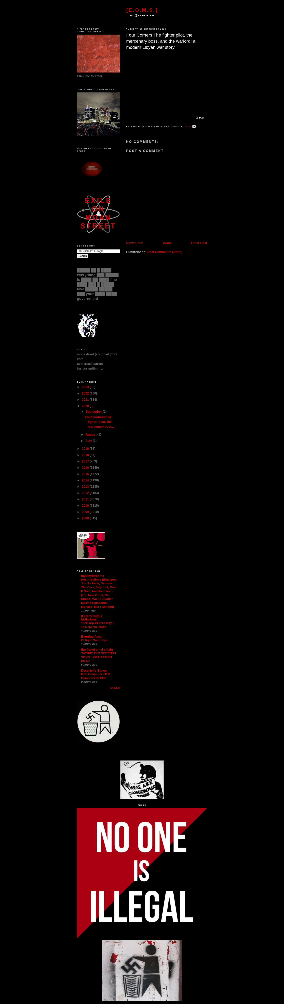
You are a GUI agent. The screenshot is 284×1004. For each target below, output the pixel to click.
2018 (86, 455)
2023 (86, 387)
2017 (86, 461)
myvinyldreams (92, 576)
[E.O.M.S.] (142, 10)
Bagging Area (91, 636)
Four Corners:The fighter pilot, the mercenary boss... (100, 421)
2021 (86, 399)
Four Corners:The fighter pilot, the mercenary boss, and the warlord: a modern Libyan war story (160, 41)
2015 (86, 474)
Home (167, 243)
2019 (86, 448)
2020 (86, 406)
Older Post (199, 243)
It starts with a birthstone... (91, 617)
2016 (86, 467)
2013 (86, 486)
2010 (86, 505)
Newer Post (134, 243)
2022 (86, 393)
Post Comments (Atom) (164, 252)
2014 (86, 480)
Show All (115, 688)
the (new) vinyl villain (97, 649)
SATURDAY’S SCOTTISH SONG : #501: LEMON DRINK (98, 657)
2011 (86, 499)
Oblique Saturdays (94, 640)
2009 (86, 512)
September (94, 411)
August (91, 434)
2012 (86, 493)
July (89, 440)
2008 (86, 518)
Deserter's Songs (94, 670)
